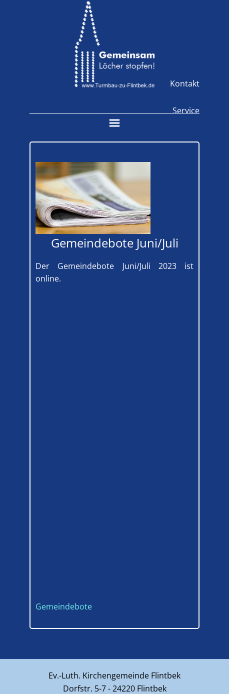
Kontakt (185, 83)
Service (186, 110)
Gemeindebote (64, 606)
